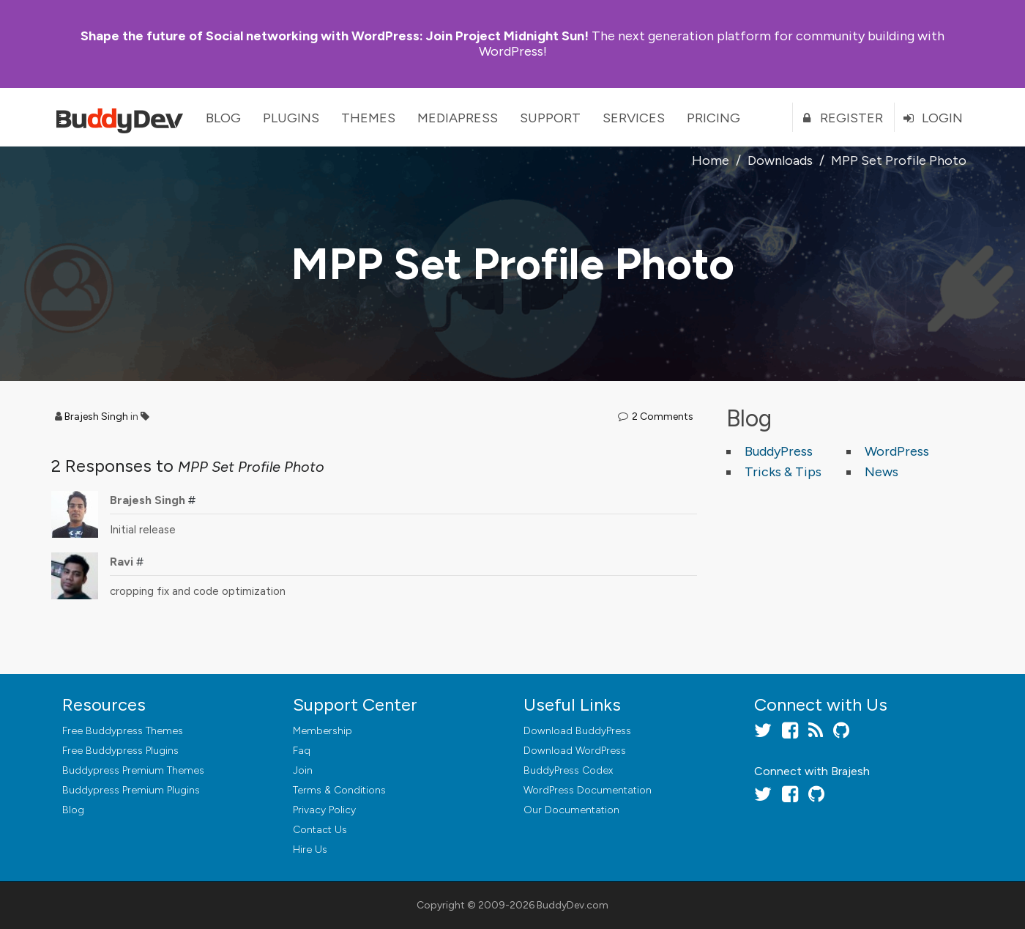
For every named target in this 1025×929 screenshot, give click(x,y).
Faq (301, 750)
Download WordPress (574, 750)
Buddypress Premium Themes (133, 770)
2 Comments (662, 416)
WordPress (897, 451)
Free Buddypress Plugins (120, 750)
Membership (322, 731)
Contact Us (320, 829)
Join (303, 770)
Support (550, 118)
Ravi (121, 562)
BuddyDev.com (572, 905)
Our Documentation (571, 810)
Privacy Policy (324, 810)
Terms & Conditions (339, 790)
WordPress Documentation (587, 790)
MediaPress (457, 118)
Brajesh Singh (96, 416)
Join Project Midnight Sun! (335, 36)
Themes (368, 118)
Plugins (291, 118)
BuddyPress (779, 451)
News (881, 472)
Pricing (713, 118)
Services (634, 118)
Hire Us (310, 849)
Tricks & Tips (783, 472)
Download (577, 731)
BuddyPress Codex (568, 770)
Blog (223, 118)
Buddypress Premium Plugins (131, 790)
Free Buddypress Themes (122, 731)
